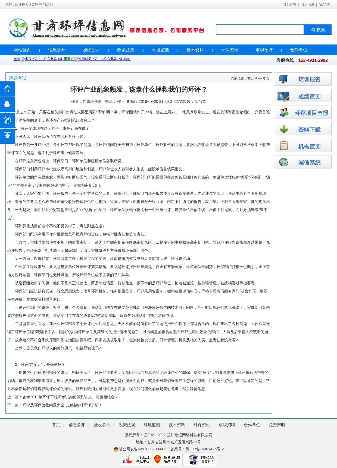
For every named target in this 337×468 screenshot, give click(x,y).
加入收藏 (307, 5)
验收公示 (91, 49)
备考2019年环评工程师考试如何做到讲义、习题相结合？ (70, 397)
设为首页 (289, 5)
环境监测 (160, 49)
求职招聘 (264, 49)
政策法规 (126, 49)
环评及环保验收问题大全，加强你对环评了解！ (62, 405)
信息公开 (56, 49)
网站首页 (22, 49)
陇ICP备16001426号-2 (205, 449)
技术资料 (195, 49)
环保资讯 (229, 49)
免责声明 (277, 424)
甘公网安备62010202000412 (140, 449)
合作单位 (298, 49)
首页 (250, 78)
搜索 (317, 29)
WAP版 (324, 5)
